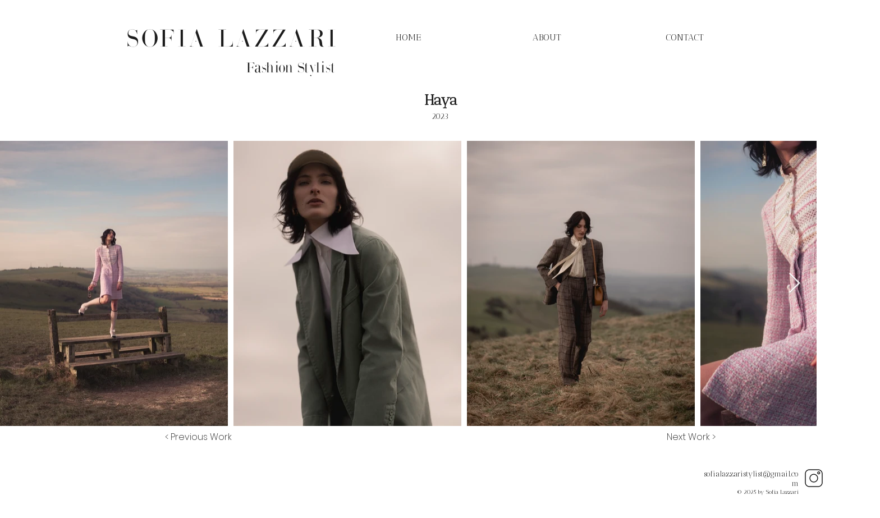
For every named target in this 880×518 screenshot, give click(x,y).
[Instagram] (814, 478)
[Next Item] (794, 284)
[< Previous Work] (198, 437)
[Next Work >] (691, 437)
